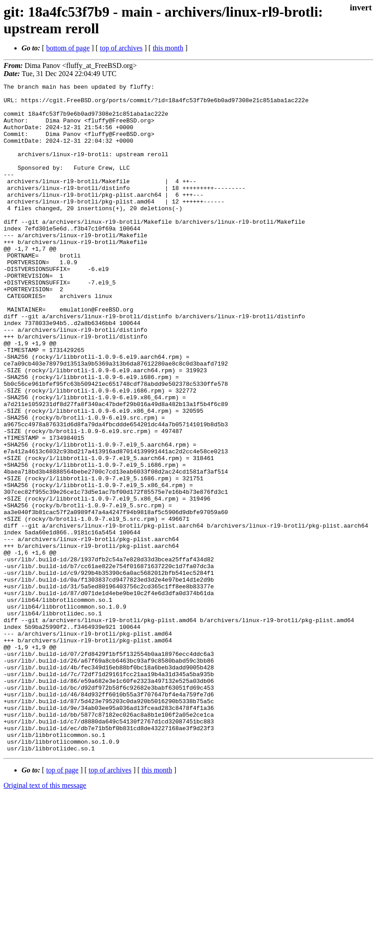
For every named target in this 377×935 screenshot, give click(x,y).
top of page (62, 904)
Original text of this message (45, 919)
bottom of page (68, 48)
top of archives (121, 48)
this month (168, 48)
